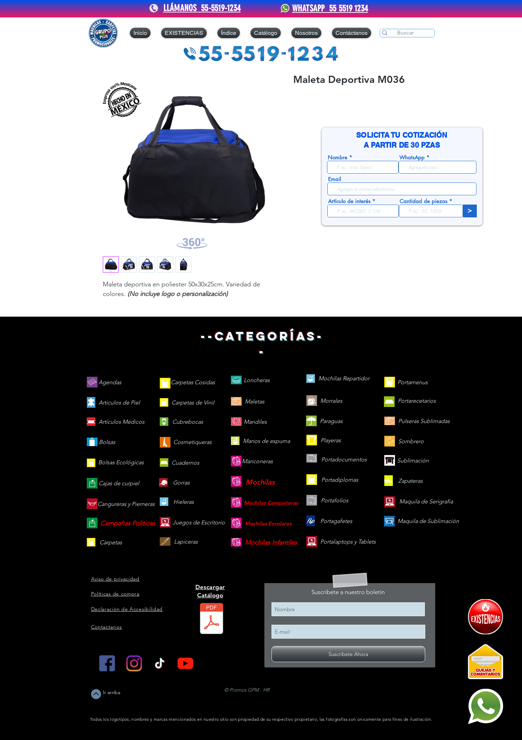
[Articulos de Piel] (119, 403)
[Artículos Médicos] (121, 422)
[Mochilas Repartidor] (343, 379)
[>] (470, 211)
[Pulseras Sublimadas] (424, 421)
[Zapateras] (410, 481)
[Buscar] (405, 32)
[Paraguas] (331, 421)
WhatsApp (412, 157)
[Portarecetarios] (417, 401)
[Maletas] (254, 402)
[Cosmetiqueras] (192, 442)
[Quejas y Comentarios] (485, 661)
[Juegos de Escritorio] (199, 523)
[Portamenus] (412, 383)
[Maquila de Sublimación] (428, 521)
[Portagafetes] (336, 521)
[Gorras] (181, 483)
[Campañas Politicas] (127, 523)
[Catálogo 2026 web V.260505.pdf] (211, 619)
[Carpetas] (111, 543)
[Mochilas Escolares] (268, 523)
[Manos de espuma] (266, 441)
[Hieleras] (183, 502)
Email (334, 179)
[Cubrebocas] (187, 422)
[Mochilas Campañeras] (271, 503)
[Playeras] (331, 441)
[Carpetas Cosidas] (192, 383)
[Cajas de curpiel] (119, 484)
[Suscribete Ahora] (348, 654)
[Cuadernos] (185, 463)
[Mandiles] (255, 422)
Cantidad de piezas (423, 201)
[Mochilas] (260, 482)
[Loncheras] (257, 380)
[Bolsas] (107, 442)
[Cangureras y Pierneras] (126, 504)
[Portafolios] (334, 501)
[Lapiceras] (186, 542)
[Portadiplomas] (339, 480)
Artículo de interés (349, 201)
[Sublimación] (413, 461)
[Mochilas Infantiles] (271, 543)
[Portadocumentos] (344, 460)
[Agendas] (110, 383)
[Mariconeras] (257, 462)
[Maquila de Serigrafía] (426, 502)
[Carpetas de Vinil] (193, 403)
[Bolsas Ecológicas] (121, 463)
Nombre (337, 157)
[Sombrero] (411, 442)
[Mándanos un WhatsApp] (485, 706)
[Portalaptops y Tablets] (348, 542)
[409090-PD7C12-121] (485, 616)
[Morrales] (331, 401)
